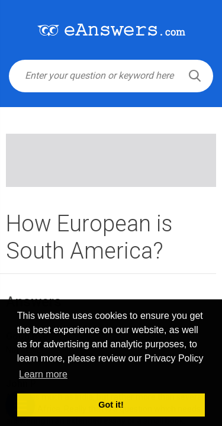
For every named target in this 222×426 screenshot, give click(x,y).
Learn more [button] (43, 374)
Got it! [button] (110, 404)
